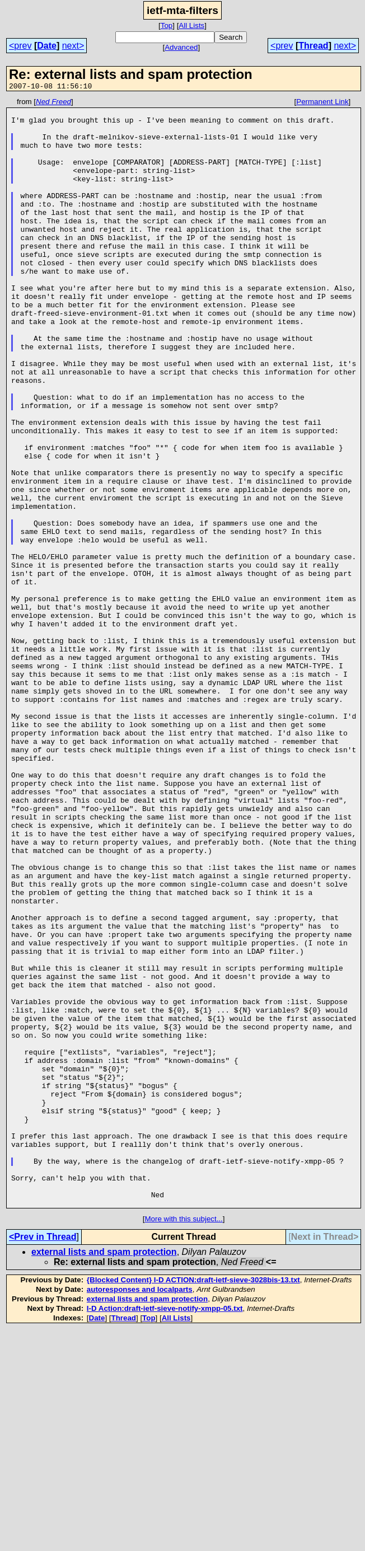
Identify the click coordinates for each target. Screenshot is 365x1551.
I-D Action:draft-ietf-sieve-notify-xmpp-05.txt (165, 1530)
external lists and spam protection (104, 1473)
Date (47, 45)
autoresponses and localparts (140, 1511)
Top (167, 25)
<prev (20, 45)
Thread (313, 45)
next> (73, 45)
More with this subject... (183, 1440)
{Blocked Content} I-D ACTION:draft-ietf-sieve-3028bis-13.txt (193, 1501)
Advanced (181, 47)
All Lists (191, 25)
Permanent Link (322, 103)
